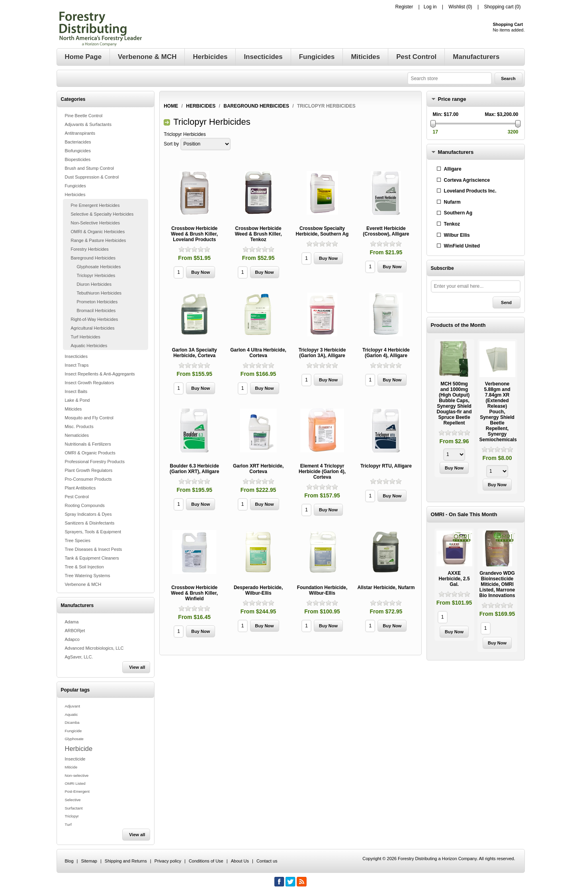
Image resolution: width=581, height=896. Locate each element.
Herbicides (75, 194)
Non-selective (77, 775)
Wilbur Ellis (457, 235)
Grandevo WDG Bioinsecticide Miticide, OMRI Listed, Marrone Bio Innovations (497, 584)
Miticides (73, 409)
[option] (454, 409)
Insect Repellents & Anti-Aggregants (100, 373)
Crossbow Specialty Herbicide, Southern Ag (322, 231)
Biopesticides (78, 159)
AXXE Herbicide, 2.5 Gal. (454, 578)
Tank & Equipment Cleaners (92, 558)
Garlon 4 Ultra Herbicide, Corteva (258, 352)
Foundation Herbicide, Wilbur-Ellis (322, 590)
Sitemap (89, 861)
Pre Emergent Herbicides (95, 205)
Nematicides (77, 435)
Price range (452, 99)
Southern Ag (458, 213)
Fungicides (75, 185)
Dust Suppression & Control (92, 177)
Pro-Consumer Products (88, 479)
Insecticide (75, 758)
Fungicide (73, 731)
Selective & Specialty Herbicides (102, 214)
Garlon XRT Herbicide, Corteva (258, 468)
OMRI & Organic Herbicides (98, 231)
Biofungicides (78, 150)
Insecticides (76, 356)
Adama (72, 621)
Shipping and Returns (126, 861)
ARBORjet (75, 630)
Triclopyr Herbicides (96, 275)
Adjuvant (72, 706)
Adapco (72, 639)
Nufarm (452, 202)
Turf (68, 824)
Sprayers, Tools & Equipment (93, 531)
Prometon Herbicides (97, 301)
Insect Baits (76, 391)
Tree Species (77, 540)
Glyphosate (74, 739)
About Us (240, 861)
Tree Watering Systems (87, 575)
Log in (430, 7)
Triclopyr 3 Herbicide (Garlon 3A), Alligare (322, 352)
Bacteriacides (78, 142)
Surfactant (74, 808)
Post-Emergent (77, 792)
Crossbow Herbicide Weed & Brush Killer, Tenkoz (258, 234)
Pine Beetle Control (84, 115)
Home (171, 106)
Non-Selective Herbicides (95, 222)
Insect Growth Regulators (89, 382)
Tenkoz (452, 224)
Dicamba (72, 723)
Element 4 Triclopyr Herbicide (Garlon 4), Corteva (322, 471)
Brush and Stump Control (89, 168)
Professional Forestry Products (95, 461)
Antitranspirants (80, 133)
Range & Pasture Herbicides (98, 240)
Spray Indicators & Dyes (88, 514)
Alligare (453, 169)
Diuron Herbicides (94, 284)
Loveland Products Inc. (470, 191)
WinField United (462, 246)
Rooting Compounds (85, 505)
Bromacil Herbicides (96, 310)
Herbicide (79, 748)
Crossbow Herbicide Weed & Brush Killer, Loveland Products (194, 234)
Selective (73, 800)
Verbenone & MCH (83, 584)
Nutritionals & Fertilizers (88, 444)
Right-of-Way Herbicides (94, 319)
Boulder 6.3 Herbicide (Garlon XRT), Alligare (194, 468)
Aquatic (71, 714)
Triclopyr (72, 816)
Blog (69, 861)
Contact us (267, 861)
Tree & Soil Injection (84, 566)
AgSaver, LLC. (79, 656)
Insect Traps (77, 365)
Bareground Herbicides (93, 257)
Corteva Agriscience (467, 180)
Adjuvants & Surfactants (88, 124)
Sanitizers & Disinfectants (90, 523)
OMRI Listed (75, 784)
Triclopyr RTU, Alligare (386, 466)
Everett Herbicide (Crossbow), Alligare (386, 231)
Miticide (71, 767)
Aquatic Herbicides (89, 345)
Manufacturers (456, 152)
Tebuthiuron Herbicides (99, 293)
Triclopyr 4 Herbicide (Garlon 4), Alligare (386, 352)
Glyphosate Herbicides (99, 266)
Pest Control (77, 496)
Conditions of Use (206, 861)
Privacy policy (168, 861)
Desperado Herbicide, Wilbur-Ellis (258, 590)
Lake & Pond (77, 400)
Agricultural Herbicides (93, 328)
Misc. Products (79, 426)
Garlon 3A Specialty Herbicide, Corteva (194, 352)
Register (404, 7)
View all (137, 667)
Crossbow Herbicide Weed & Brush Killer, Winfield (194, 593)
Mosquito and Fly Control (89, 417)
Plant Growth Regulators (89, 470)
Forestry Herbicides (90, 249)
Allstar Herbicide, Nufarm (386, 587)
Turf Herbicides (85, 336)
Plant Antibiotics (80, 487)
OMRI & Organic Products (90, 452)
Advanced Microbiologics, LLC (94, 648)
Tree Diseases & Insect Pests (93, 549)
